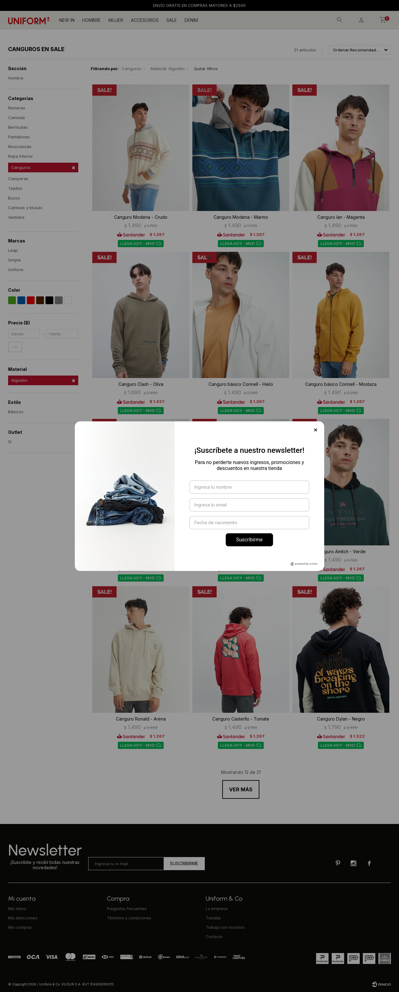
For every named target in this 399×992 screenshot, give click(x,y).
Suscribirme (249, 540)
